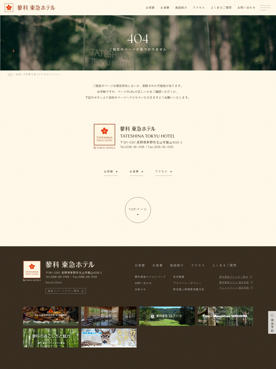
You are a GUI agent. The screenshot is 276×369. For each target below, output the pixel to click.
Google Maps (54, 281)
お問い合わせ (246, 7)
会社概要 (178, 277)
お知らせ (140, 289)
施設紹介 (181, 7)
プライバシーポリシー (187, 283)
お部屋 (150, 7)
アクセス (199, 7)
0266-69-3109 (134, 146)
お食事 (164, 7)
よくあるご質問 (221, 7)
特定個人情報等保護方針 (188, 289)
